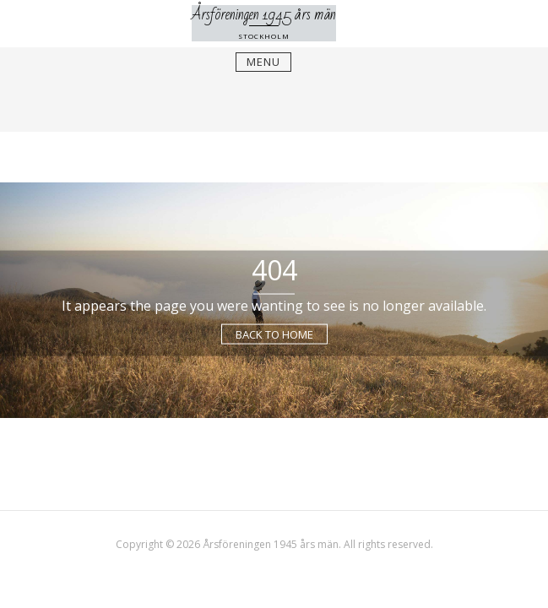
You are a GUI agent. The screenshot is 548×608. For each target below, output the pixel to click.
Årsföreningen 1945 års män (264, 14)
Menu (263, 61)
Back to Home (274, 333)
